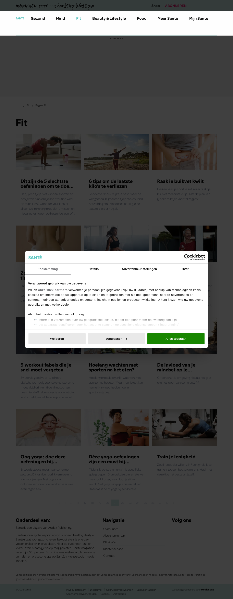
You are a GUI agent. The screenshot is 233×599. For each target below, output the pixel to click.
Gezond (40, 18)
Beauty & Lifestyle (111, 18)
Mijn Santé (201, 18)
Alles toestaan (175, 338)
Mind (63, 18)
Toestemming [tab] (48, 269)
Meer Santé (170, 18)
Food (144, 18)
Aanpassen (116, 338)
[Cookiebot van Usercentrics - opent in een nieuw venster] (187, 257)
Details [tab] (94, 269)
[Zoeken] (19, 30)
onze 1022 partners (53, 290)
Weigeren (57, 338)
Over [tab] (185, 269)
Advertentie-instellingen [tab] (139, 269)
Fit (81, 18)
